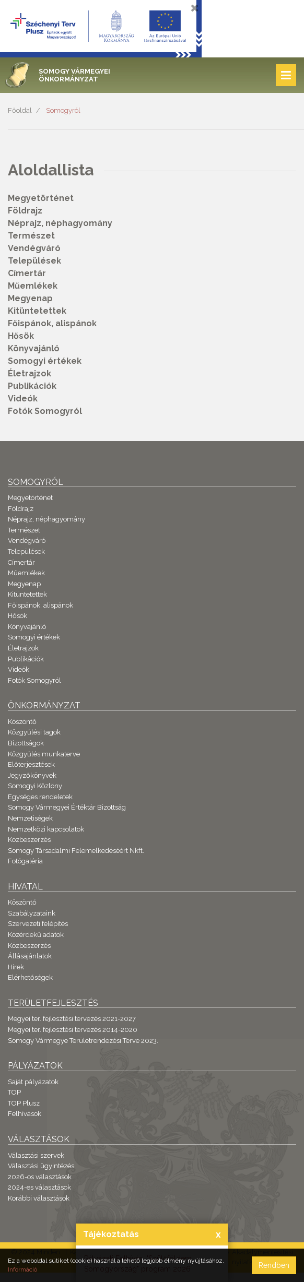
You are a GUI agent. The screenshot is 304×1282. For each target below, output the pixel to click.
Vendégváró (34, 248)
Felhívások (24, 1114)
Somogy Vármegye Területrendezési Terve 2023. (83, 1040)
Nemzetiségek (30, 818)
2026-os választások (40, 1177)
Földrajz (25, 211)
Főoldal (20, 110)
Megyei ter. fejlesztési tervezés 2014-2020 (72, 1030)
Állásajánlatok (30, 956)
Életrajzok (29, 373)
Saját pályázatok (33, 1082)
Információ (22, 1269)
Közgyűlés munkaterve (44, 754)
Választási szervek (36, 1155)
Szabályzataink (31, 913)
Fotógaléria (25, 861)
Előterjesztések (31, 764)
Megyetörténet (41, 198)
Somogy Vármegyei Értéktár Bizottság (67, 807)
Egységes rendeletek (40, 797)
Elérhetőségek (30, 977)
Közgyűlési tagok (34, 732)
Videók (23, 398)
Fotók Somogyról (45, 411)
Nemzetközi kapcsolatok (46, 829)
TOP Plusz (24, 1103)
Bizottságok (26, 743)
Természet (31, 236)
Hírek (16, 967)
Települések (34, 261)
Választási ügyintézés (41, 1166)
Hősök (21, 336)
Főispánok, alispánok (52, 323)
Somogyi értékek (44, 361)
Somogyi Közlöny (35, 786)
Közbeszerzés (29, 840)
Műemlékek (32, 286)
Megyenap (30, 298)
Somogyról (63, 110)
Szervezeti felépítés (38, 924)
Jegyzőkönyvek (32, 775)
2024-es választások (39, 1187)
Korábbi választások (38, 1198)
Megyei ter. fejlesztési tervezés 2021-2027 (72, 1019)
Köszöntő (22, 722)
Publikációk (32, 386)
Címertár (27, 273)
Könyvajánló (34, 348)
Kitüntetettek (37, 311)
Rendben (274, 1265)
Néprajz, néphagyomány (60, 223)
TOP (14, 1092)
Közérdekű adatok (36, 935)
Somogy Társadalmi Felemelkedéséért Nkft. (76, 850)
